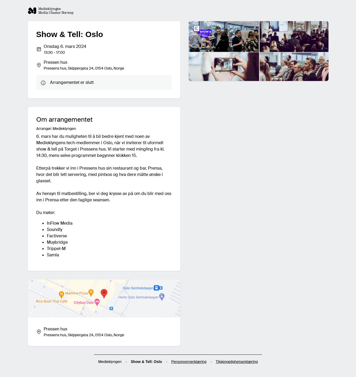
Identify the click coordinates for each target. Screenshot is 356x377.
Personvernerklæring (188, 361)
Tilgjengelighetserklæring (237, 361)
